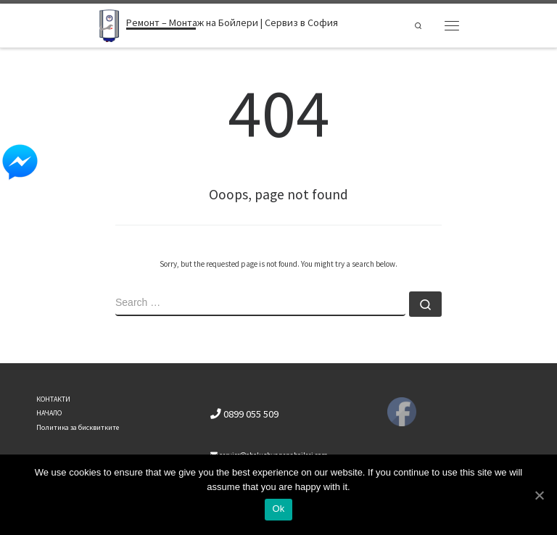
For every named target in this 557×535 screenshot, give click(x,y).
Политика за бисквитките (77, 427)
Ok (278, 508)
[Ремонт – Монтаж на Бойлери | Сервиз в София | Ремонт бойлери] (109, 23)
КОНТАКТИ (53, 399)
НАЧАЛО (49, 413)
